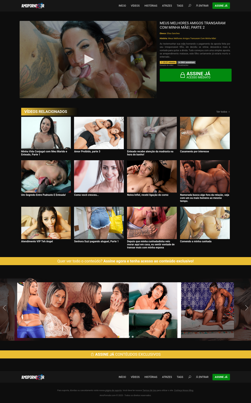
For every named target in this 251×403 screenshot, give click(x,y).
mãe (183, 43)
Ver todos (223, 111)
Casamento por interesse (194, 151)
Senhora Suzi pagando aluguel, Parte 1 (96, 241)
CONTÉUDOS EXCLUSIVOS (125, 354)
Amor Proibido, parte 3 (87, 151)
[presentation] (5, 308)
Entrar (201, 5)
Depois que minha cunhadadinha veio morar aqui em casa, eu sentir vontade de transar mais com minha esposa (151, 244)
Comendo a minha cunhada (195, 241)
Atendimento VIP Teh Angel (37, 241)
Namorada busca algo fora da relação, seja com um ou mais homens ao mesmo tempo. (204, 198)
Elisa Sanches (173, 33)
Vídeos (135, 5)
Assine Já (221, 5)
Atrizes (167, 5)
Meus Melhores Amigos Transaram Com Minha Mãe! (192, 38)
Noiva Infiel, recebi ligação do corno (147, 194)
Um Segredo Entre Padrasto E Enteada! (43, 194)
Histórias (150, 5)
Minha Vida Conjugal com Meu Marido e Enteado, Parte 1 (44, 153)
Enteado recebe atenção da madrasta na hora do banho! (150, 153)
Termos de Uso (149, 390)
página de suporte (113, 390)
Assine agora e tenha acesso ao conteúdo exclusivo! (148, 261)
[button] (118, 337)
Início (122, 5)
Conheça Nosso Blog (183, 390)
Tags (180, 5)
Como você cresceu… (86, 194)
